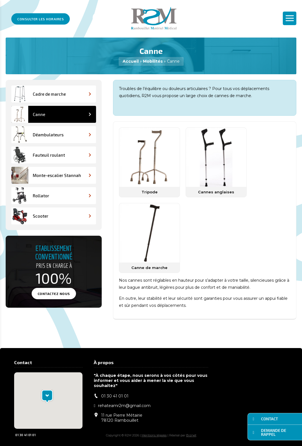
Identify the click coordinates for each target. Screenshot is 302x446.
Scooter (51, 215)
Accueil (131, 61)
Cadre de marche (51, 94)
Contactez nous (54, 294)
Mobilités (153, 61)
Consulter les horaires (40, 19)
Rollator (51, 195)
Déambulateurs (51, 134)
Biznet (191, 435)
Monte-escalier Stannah (51, 175)
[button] (47, 396)
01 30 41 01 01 (23, 434)
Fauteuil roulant (51, 155)
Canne (51, 114)
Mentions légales (154, 435)
